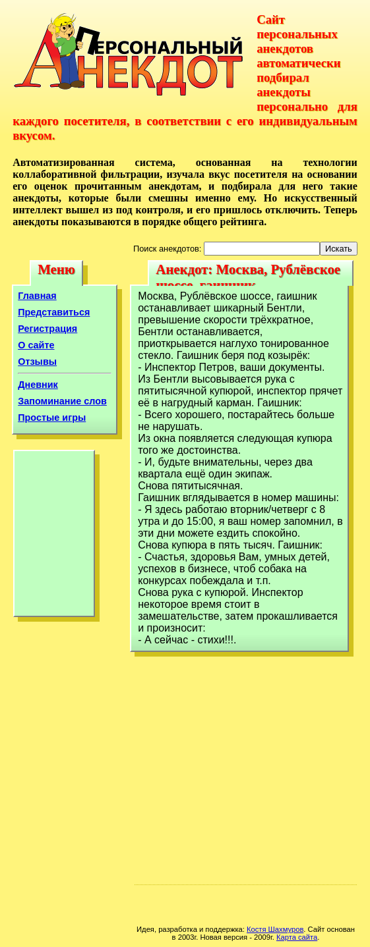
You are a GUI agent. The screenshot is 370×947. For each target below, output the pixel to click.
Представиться (54, 312)
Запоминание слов (62, 401)
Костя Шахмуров (275, 929)
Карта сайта (296, 937)
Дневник (38, 384)
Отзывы (37, 361)
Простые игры (52, 417)
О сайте (36, 345)
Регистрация (47, 328)
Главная (37, 295)
